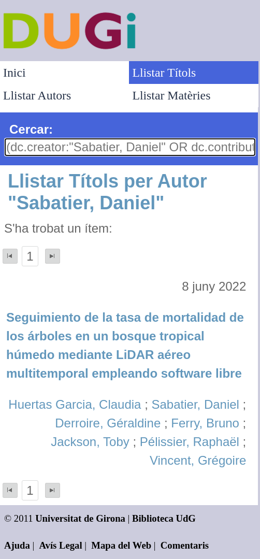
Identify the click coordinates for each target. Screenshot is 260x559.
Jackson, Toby (90, 442)
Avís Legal (60, 545)
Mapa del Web (121, 545)
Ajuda (17, 545)
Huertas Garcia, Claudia (74, 404)
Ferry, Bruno (205, 423)
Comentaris (185, 545)
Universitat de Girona (80, 518)
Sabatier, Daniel (195, 404)
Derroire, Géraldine (108, 423)
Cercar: (31, 129)
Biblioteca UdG (164, 518)
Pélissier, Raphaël (189, 442)
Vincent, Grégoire (198, 460)
